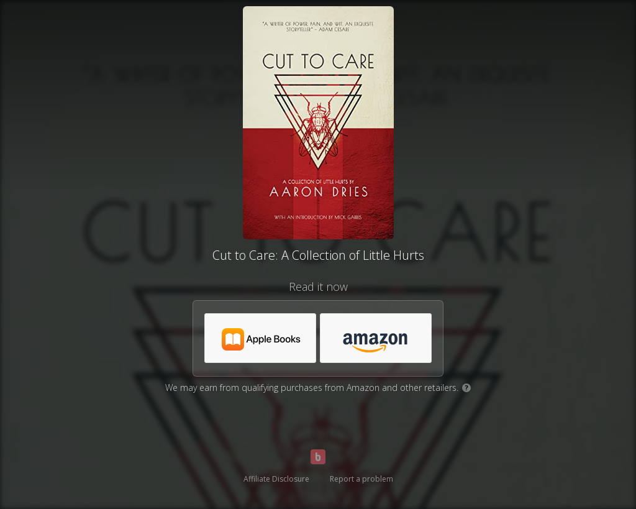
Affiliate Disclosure (276, 479)
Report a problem (361, 479)
